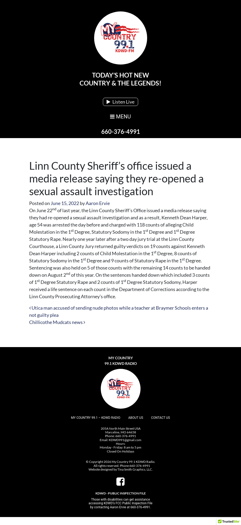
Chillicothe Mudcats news (57, 322)
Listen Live (120, 102)
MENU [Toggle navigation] (120, 116)
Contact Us (160, 418)
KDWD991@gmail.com (125, 440)
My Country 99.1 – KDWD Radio (95, 418)
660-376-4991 (120, 131)
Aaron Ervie (98, 203)
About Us (135, 418)
